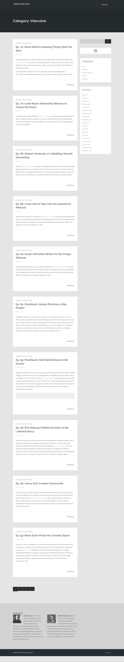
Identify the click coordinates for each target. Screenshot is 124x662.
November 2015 (87, 151)
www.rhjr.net (69, 642)
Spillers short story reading (39, 500)
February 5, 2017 (20, 489)
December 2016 (87, 110)
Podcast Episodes (27, 43)
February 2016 (86, 141)
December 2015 (87, 147)
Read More (70, 85)
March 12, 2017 (20, 314)
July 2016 (85, 126)
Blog (83, 66)
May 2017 (85, 95)
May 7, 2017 (19, 111)
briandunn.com (24, 645)
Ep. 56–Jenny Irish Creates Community (42, 485)
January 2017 (86, 107)
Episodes (105, 5)
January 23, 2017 (20, 545)
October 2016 (86, 116)
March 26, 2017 (20, 264)
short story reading (22, 62)
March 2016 (85, 138)
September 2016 (87, 120)
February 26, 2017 (20, 370)
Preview (84, 76)
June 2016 (85, 129)
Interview (18, 43)
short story (27, 556)
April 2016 (85, 135)
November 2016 (87, 113)
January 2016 (86, 144)
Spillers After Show (22, 4)
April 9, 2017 (19, 214)
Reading (84, 79)
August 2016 (86, 123)
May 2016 (85, 132)
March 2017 (85, 101)
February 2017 (86, 104)
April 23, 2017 (19, 161)
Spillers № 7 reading (45, 116)
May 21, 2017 (19, 54)
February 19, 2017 (20, 437)
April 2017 (85, 98)
